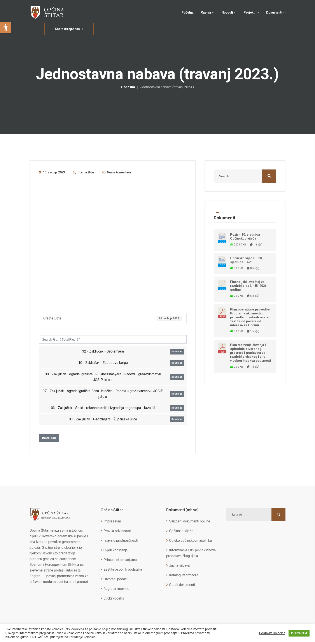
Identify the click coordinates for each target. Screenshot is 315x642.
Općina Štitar (83, 172)
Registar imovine (116, 589)
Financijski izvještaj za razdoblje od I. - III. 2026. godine (248, 286)
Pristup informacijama (120, 560)
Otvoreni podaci (115, 579)
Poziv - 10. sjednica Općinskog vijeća (245, 236)
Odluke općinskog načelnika (190, 540)
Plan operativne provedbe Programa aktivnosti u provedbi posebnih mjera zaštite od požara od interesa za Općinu (250, 317)
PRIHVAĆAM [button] (299, 633)
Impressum (112, 521)
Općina (206, 12)
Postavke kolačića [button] (272, 633)
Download (177, 351)
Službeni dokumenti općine (189, 521)
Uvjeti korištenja (115, 550)
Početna (188, 12)
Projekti (250, 12)
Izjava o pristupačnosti (120, 540)
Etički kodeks (113, 598)
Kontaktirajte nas (69, 29)
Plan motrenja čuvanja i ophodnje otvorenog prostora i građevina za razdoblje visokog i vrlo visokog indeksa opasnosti (250, 353)
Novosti (227, 12)
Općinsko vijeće (181, 531)
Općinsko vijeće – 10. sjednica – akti (246, 260)
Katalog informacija (183, 575)
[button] (5, 27)
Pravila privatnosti (117, 531)
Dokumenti (274, 12)
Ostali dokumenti (182, 585)
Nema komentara (116, 172)
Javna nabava (179, 565)
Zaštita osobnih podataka (122, 569)
